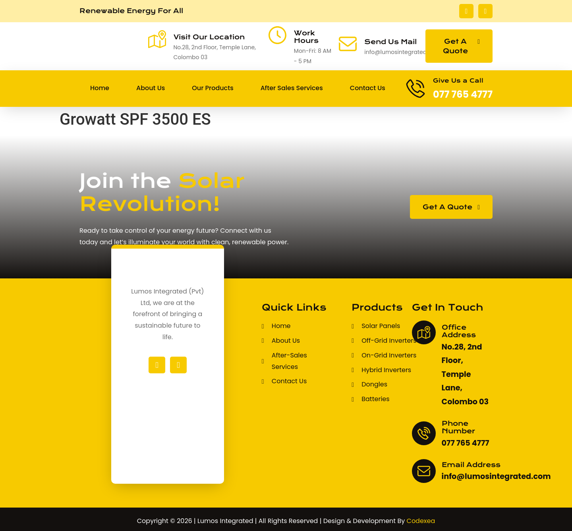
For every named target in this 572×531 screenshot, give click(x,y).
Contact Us (367, 88)
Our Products (212, 88)
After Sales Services (292, 88)
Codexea (421, 520)
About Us (150, 88)
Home (99, 88)
